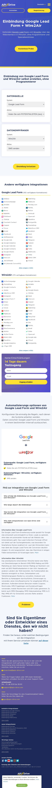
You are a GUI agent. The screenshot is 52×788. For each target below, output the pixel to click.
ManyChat (31, 316)
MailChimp (31, 198)
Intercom (7, 257)
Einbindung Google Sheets (11, 710)
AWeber (6, 198)
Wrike (30, 254)
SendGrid (31, 231)
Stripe (30, 237)
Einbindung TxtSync (8, 731)
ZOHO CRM (32, 257)
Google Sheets (9, 251)
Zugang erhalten (26, 382)
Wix (29, 322)
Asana (6, 207)
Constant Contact (10, 222)
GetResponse (8, 237)
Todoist (30, 243)
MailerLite (31, 201)
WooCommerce (9, 328)
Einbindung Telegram (9, 714)
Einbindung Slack (7, 715)
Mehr (37, 552)
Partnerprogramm (8, 745)
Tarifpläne (5, 747)
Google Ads (8, 240)
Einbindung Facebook (9, 712)
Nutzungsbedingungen (9, 742)
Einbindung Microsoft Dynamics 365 (14, 728)
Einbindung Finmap (8, 726)
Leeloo (6, 305)
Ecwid (6, 231)
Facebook (7, 234)
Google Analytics (10, 243)
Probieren (26, 604)
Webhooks (32, 251)
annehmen (21, 785)
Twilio (30, 249)
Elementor (7, 316)
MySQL (30, 207)
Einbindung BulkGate (9, 729)
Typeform (7, 319)
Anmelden (13, 10)
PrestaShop (32, 225)
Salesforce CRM (33, 228)
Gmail (30, 328)
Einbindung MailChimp (9, 717)
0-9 (39, 766)
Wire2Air (37, 32)
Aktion (9, 110)
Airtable (6, 204)
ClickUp (6, 219)
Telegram (31, 240)
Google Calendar (9, 246)
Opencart (31, 216)
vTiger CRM (8, 346)
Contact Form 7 (9, 299)
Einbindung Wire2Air (9, 733)
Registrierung (39, 10)
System (9, 100)
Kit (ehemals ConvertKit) (12, 263)
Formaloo (7, 325)
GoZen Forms (8, 334)
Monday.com (32, 204)
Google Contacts (10, 249)
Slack (30, 234)
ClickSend (7, 216)
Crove (6, 228)
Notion (30, 210)
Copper (6, 225)
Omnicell (31, 213)
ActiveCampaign (9, 201)
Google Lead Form (20, 32)
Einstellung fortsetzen (26, 166)
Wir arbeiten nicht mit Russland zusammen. (17, 749)
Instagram (7, 254)
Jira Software (8, 260)
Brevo (6, 210)
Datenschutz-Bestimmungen (12, 743)
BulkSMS (6, 213)
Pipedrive (31, 219)
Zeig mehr (5, 720)
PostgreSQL (32, 222)
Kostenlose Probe (26, 49)
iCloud (30, 260)
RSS (29, 287)
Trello (30, 246)
